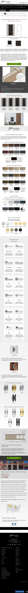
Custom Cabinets (18, 563)
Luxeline (7, 10)
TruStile (20, 10)
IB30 (2, 15)
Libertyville (21, 493)
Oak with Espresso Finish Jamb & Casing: (4, 104)
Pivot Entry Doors (4, 569)
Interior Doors (5, 7)
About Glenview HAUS (19, 569)
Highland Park (13, 491)
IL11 (4, 15)
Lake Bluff (6, 493)
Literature (3, 563)
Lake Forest (10, 493)
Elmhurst (19, 489)
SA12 (8, 13)
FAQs (2, 559)
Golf (9, 491)
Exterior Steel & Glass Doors (6, 573)
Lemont (17, 493)
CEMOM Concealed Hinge (14, 355)
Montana (23, 499)
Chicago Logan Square (15, 484)
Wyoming (5, 501)
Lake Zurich (14, 493)
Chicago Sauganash (23, 486)
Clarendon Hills (12, 489)
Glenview (7, 491)
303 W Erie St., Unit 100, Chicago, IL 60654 (5, 476)
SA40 (14, 13)
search (26, 3)
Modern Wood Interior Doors (6, 574)
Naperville (5, 495)
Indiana (21, 499)
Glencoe (4, 491)
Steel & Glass (15, 10)
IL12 (7, 15)
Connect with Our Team (19, 591)
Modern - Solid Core (14, 7)
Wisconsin (2, 501)
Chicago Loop (21, 484)
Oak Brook (13, 495)
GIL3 (12, 15)
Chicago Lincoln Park (7, 484)
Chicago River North (16, 486)
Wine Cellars (3, 577)
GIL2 (10, 15)
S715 (19, 13)
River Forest (24, 495)
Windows (3, 551)
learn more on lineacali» (8, 257)
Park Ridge (20, 495)
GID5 (18, 15)
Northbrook (9, 495)
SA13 (11, 13)
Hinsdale (17, 491)
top (27, 592)
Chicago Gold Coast (18, 482)
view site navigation (19, 4)
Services (3, 555)
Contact (17, 572)
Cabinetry (3, 554)
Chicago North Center (9, 486)
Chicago (13, 482)
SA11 (5, 13)
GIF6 (21, 15)
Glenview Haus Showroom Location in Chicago (13, 472)
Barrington (10, 482)
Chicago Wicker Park (6, 489)
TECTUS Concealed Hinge (14, 372)
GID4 (16, 15)
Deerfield (16, 489)
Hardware (17, 555)
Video (2, 560)
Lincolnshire (25, 493)
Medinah (2, 495)
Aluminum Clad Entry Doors (6, 572)
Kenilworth (2, 493)
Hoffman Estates (21, 491)
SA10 (2, 13)
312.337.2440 (22, 2)
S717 (25, 13)
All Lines (25, 15)
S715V (22, 13)
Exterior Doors (4, 549)
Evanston (23, 489)
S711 (16, 13)
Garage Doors (18, 564)
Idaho (18, 499)
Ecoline (11, 10)
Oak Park (16, 495)
